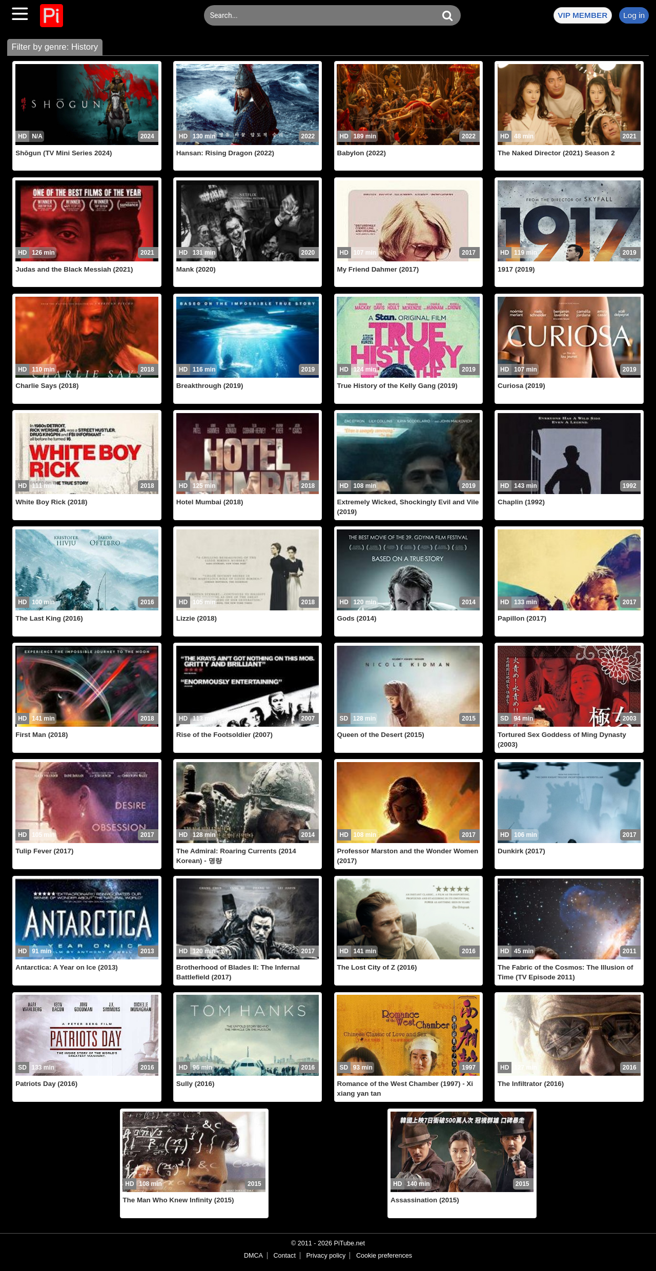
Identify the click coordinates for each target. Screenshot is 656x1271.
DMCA (253, 1255)
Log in (634, 15)
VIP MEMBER (582, 15)
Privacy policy (325, 1255)
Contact (284, 1255)
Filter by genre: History (54, 47)
